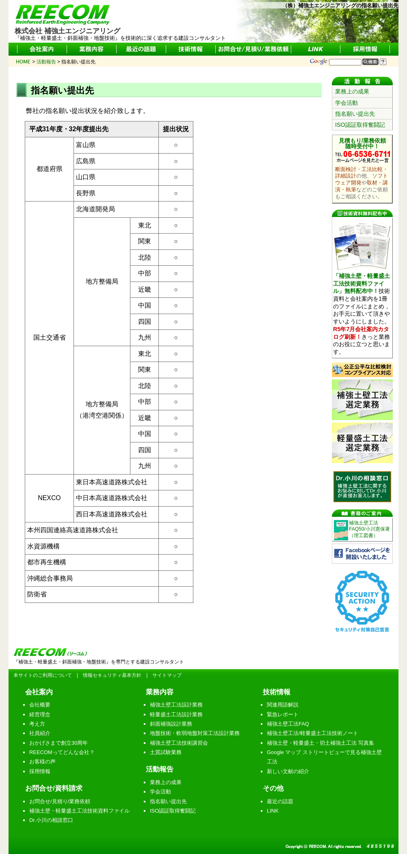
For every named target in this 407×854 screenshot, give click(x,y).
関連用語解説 (283, 705)
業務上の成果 (352, 91)
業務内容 (159, 692)
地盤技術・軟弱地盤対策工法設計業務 (195, 733)
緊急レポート (283, 714)
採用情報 (39, 771)
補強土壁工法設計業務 (176, 705)
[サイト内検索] (345, 62)
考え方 (37, 724)
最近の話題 (280, 801)
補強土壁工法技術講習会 (179, 743)
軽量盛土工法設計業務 (176, 714)
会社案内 (39, 692)
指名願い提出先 (355, 114)
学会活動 (346, 103)
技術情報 (276, 692)
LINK (273, 811)
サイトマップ (167, 675)
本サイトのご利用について (42, 675)
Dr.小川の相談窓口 (51, 820)
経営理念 (39, 714)
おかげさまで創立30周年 (58, 743)
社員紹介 (39, 733)
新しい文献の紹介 (288, 771)
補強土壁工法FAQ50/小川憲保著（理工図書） (369, 529)
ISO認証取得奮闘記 (360, 124)
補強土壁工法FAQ (288, 724)
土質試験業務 (166, 752)
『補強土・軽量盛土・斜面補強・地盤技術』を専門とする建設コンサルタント (98, 662)
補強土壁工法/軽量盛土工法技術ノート (312, 733)
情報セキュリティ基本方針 (112, 675)
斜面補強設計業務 (171, 724)
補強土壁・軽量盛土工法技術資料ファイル (79, 811)
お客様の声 (42, 762)
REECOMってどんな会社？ (62, 752)
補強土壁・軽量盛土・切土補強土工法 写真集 (320, 743)
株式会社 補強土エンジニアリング (67, 27)
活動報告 (159, 769)
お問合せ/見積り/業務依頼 (59, 801)
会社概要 (39, 705)
